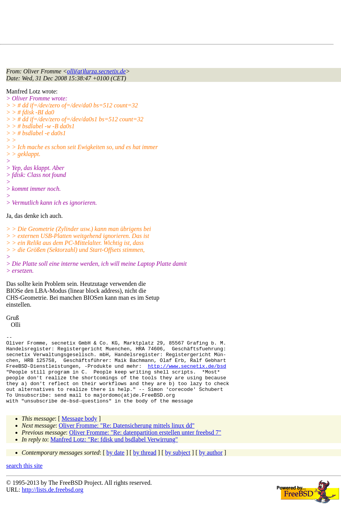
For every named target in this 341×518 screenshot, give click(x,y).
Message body (79, 432)
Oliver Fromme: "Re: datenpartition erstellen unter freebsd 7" (145, 446)
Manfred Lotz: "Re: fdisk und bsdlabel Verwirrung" (114, 453)
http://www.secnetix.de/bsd (187, 372)
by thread (144, 466)
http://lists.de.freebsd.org (52, 503)
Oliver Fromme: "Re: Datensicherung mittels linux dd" (127, 439)
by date (116, 466)
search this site (24, 479)
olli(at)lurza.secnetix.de (96, 71)
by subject (177, 466)
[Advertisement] (146, 23)
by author (210, 466)
